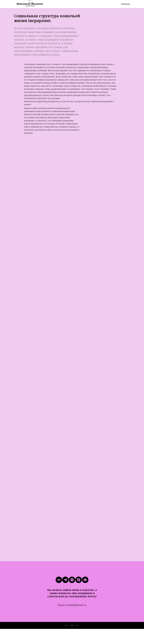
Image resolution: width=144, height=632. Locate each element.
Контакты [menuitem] (125, 4)
